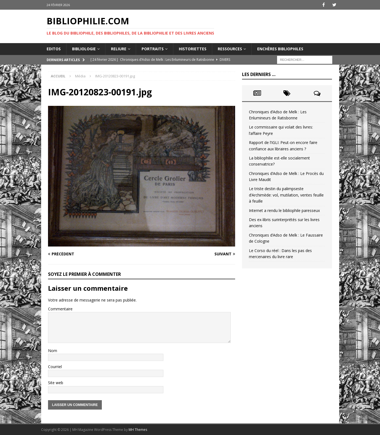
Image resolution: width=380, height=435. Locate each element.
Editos (54, 48)
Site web (55, 382)
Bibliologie (84, 48)
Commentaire (60, 308)
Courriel (55, 366)
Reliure (118, 48)
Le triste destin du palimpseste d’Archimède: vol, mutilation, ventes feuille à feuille (286, 195)
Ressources (230, 48)
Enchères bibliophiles (280, 48)
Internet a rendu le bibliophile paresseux (284, 210)
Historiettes (192, 48)
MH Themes (138, 429)
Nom (52, 350)
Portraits (153, 48)
